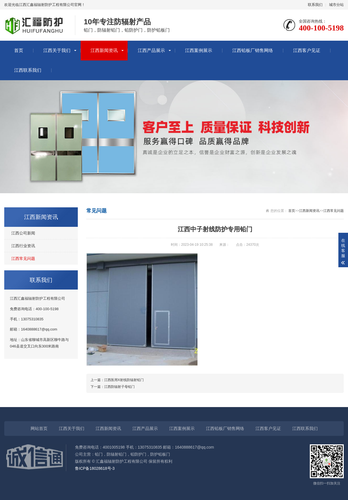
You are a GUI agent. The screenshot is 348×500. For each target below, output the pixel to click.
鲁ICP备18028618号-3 (95, 468)
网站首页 (39, 428)
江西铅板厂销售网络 (252, 50)
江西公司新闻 (23, 233)
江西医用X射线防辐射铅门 (124, 380)
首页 (18, 50)
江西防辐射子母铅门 (119, 387)
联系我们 (315, 5)
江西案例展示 (198, 50)
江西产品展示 (151, 50)
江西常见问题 (23, 258)
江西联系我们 (27, 70)
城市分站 (336, 5)
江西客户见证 (306, 50)
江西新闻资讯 (104, 50)
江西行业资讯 (23, 246)
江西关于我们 (56, 50)
